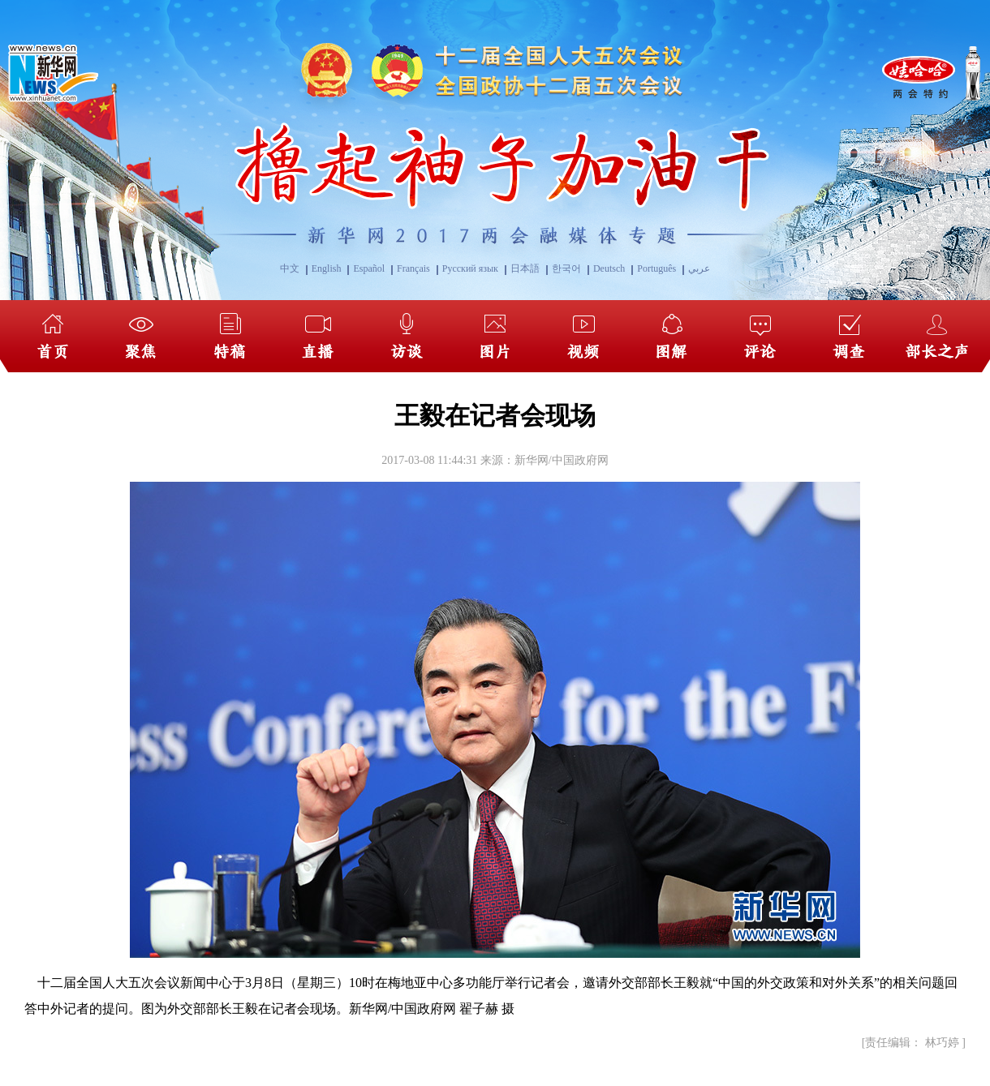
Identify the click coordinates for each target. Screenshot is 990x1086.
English (327, 268)
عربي (699, 268)
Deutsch (609, 268)
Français (413, 268)
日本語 (525, 268)
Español (369, 268)
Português (656, 268)
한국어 (566, 268)
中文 (289, 268)
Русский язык (470, 268)
